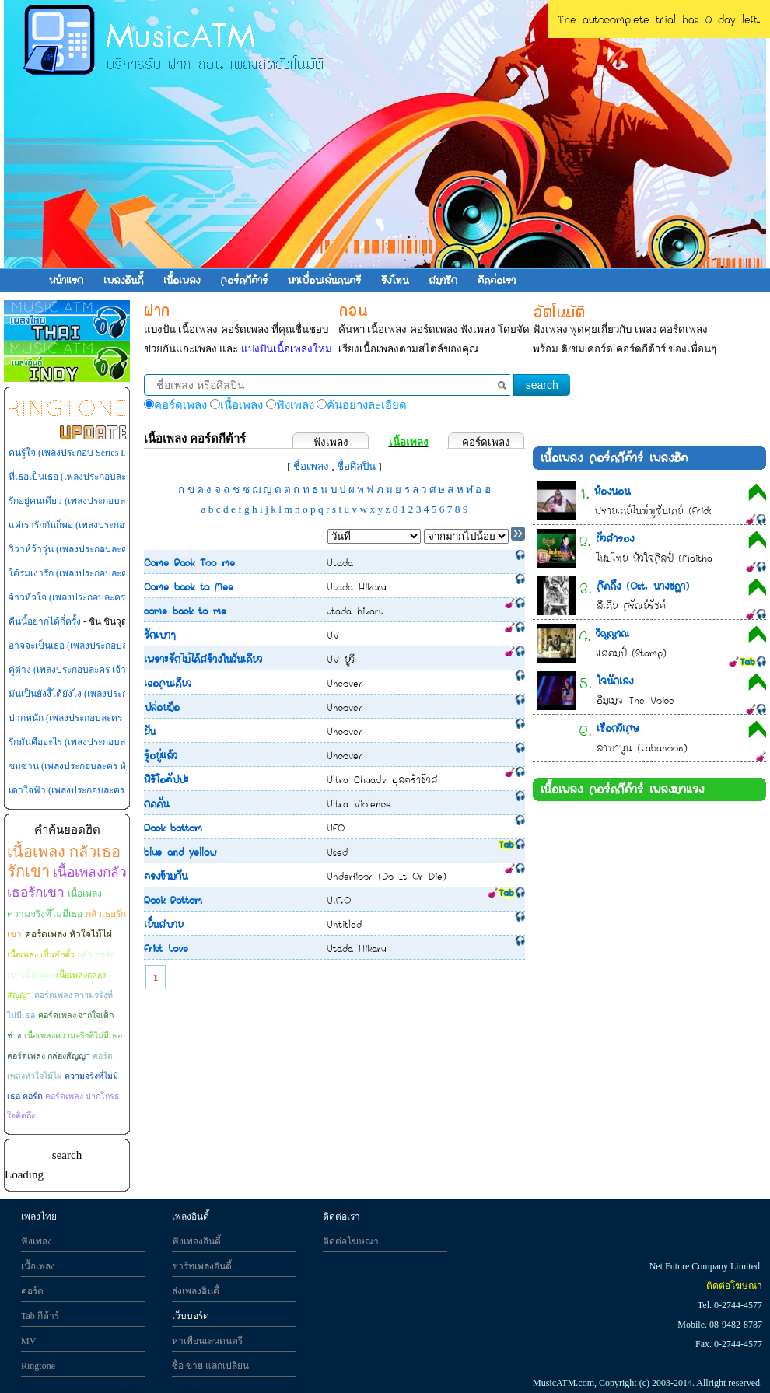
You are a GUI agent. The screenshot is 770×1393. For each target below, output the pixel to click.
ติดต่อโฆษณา (351, 1241)
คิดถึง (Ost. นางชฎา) (643, 586)
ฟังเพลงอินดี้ (196, 1241)
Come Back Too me (189, 562)
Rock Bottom (173, 900)
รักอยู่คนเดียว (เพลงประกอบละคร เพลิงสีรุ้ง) (94, 500)
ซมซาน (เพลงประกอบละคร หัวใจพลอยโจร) (95, 766)
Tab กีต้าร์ (40, 1316)
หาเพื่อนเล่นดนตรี (324, 280)
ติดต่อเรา (497, 280)
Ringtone (38, 1365)
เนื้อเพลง (181, 280)
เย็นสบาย (163, 924)
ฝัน (150, 731)
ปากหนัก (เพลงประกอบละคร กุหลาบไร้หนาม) (99, 717)
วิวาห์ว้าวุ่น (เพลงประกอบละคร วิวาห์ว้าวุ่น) (96, 549)
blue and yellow (180, 852)
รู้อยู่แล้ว (160, 755)
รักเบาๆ (160, 635)
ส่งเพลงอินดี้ (195, 1291)
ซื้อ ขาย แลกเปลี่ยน (210, 1365)
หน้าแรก (66, 280)
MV (28, 1340)
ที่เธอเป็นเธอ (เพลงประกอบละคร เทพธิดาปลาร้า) (105, 476)
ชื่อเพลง (311, 466)
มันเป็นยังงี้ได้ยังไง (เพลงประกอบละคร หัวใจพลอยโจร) (117, 693)
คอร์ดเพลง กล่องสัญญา (48, 1056)
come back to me (185, 610)
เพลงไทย (39, 1216)
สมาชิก (443, 280)
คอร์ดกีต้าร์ (244, 280)
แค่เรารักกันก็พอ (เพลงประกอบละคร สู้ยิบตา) (97, 525)
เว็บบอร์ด (190, 1316)
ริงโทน (394, 280)
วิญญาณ (612, 633)
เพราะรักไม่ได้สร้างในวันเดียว (203, 659)
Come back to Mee (188, 586)
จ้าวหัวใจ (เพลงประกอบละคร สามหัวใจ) (89, 597)
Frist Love (166, 948)
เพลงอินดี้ (123, 280)
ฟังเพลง (330, 442)
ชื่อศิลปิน (356, 466)
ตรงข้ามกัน (165, 876)
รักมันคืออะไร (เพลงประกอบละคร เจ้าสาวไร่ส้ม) (103, 742)
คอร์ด (32, 1291)
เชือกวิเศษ (618, 728)
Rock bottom (173, 827)
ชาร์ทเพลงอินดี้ (202, 1266)
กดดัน (156, 803)
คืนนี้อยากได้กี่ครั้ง (45, 621)
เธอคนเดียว (167, 683)
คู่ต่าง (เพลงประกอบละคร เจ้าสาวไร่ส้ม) (87, 669)
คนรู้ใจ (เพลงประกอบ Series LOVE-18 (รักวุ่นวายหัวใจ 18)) (125, 452)
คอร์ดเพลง (486, 442)
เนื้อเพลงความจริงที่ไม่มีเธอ (73, 1035)
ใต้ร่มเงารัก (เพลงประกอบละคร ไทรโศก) (89, 573)
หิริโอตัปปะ (166, 779)
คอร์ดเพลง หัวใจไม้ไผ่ (68, 934)
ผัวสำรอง (615, 538)
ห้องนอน (612, 491)
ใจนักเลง (615, 680)
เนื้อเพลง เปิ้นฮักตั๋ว (41, 954)
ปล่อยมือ (162, 707)
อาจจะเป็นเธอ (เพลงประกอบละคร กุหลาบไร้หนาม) (110, 645)
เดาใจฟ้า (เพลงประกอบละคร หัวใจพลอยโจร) (99, 790)
